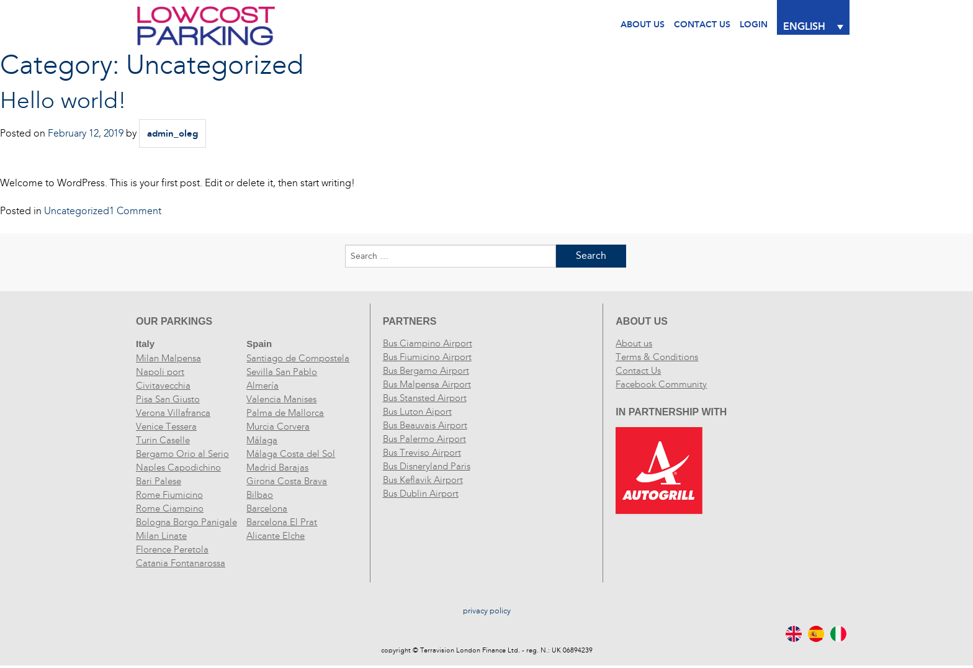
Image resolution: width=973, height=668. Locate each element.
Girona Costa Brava (286, 481)
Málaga (261, 440)
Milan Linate (161, 535)
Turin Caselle (163, 440)
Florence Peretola (172, 549)
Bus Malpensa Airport (427, 384)
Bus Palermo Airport (424, 439)
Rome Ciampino (170, 508)
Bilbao (259, 494)
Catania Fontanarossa (180, 563)
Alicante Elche (275, 535)
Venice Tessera (166, 426)
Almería (262, 385)
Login (754, 24)
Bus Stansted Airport (425, 398)
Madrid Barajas (277, 467)
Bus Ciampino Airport (427, 343)
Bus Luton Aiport (417, 411)
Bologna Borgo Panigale (186, 522)
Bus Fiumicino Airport (427, 357)
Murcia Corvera (278, 426)
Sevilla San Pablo (281, 371)
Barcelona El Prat (281, 522)
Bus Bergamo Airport (426, 370)
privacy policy (487, 611)
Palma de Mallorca (285, 412)
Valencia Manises (281, 399)
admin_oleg (172, 133)
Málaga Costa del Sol (290, 453)
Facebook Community (661, 384)
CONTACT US (702, 24)
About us (634, 343)
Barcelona (266, 508)
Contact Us (638, 370)
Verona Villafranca (173, 412)
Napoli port (160, 371)
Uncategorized (76, 211)
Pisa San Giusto (168, 399)
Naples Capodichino (178, 467)
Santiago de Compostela (297, 358)
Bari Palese (158, 481)
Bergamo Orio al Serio (182, 453)
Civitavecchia (163, 385)
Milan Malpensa (168, 358)
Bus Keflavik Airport (423, 479)
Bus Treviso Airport (422, 452)
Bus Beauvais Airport (425, 425)
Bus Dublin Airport (421, 493)
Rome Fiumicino (169, 494)
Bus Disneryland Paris (426, 466)
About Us (643, 24)
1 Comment (135, 211)
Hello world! (63, 100)
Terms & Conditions (657, 357)
